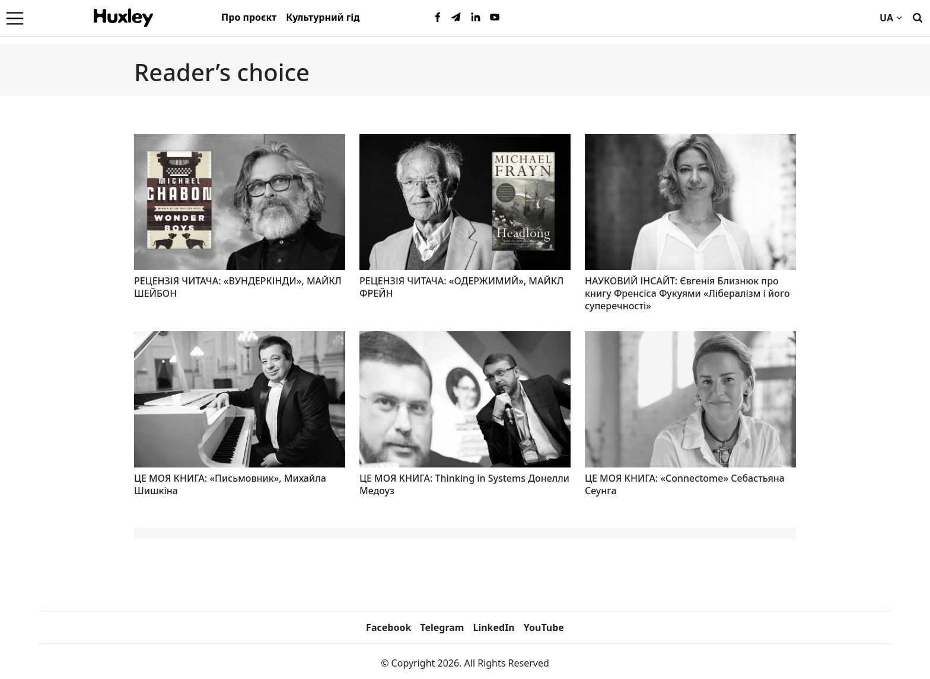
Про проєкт (248, 17)
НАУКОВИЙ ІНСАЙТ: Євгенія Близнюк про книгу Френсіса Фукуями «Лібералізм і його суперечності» (687, 293)
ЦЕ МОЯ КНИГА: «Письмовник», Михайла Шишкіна (230, 484)
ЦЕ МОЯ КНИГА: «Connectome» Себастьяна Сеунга (685, 484)
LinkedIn (493, 627)
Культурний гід (322, 17)
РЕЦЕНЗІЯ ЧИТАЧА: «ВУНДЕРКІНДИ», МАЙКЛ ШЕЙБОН (238, 287)
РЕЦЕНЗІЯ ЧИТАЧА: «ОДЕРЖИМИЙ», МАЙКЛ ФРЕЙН (461, 287)
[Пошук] (917, 16)
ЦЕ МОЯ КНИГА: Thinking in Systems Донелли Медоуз (464, 484)
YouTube (544, 627)
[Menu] (15, 17)
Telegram (442, 627)
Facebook (388, 627)
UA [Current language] (891, 17)
